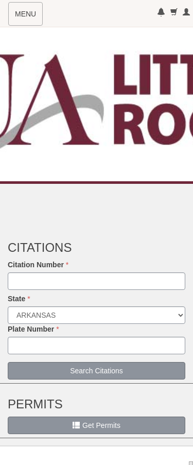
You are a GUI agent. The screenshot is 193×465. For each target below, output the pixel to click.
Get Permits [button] (96, 425)
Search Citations (96, 371)
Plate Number (31, 329)
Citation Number (36, 265)
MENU (28, 17)
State (16, 299)
